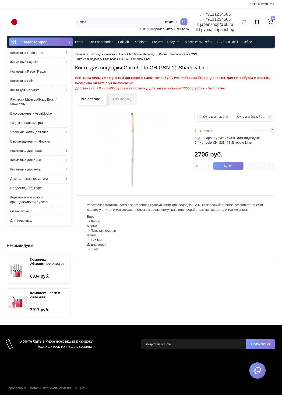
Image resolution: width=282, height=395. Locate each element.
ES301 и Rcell (227, 42)
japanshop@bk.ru (215, 24)
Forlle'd (157, 42)
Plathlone (140, 42)
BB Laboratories (101, 42)
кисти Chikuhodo (177, 29)
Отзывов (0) (122, 99)
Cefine (248, 42)
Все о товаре (91, 99)
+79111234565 (215, 14)
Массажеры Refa (199, 42)
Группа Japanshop (215, 29)
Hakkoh (123, 42)
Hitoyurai (173, 42)
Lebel (80, 42)
